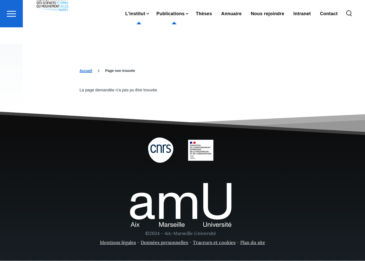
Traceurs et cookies (214, 243)
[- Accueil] (52, 22)
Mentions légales (118, 243)
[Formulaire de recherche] (349, 32)
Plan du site (252, 243)
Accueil (86, 71)
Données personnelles (164, 243)
